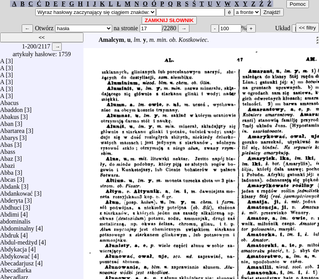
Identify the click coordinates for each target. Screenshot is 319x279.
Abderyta (11, 198)
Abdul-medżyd (18, 240)
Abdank (10, 184)
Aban (7, 122)
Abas (6, 143)
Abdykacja (13, 247)
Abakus (9, 115)
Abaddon (11, 108)
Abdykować (15, 254)
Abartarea (12, 129)
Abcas (8, 177)
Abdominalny (17, 226)
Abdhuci (10, 205)
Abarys (9, 136)
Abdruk (9, 233)
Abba (7, 170)
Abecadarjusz (17, 261)
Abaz (6, 156)
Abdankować (16, 191)
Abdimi (9, 212)
